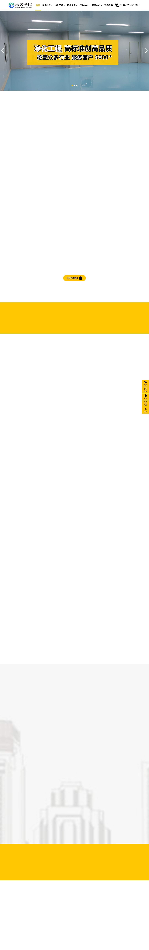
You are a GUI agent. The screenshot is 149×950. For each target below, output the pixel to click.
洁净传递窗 (94, 899)
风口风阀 (93, 909)
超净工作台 (109, 899)
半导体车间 (59, 906)
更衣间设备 (75, 909)
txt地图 (109, 941)
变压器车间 (75, 906)
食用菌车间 (59, 913)
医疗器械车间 (60, 902)
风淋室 (92, 895)
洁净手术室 (59, 909)
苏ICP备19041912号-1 (97, 941)
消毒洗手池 (109, 906)
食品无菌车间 (76, 895)
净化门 (92, 913)
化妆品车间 (75, 902)
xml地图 (116, 941)
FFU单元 (108, 909)
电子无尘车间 (60, 895)
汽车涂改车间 (76, 899)
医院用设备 (94, 906)
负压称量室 (94, 902)
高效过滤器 (109, 902)
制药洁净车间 (60, 899)
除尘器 (107, 895)
